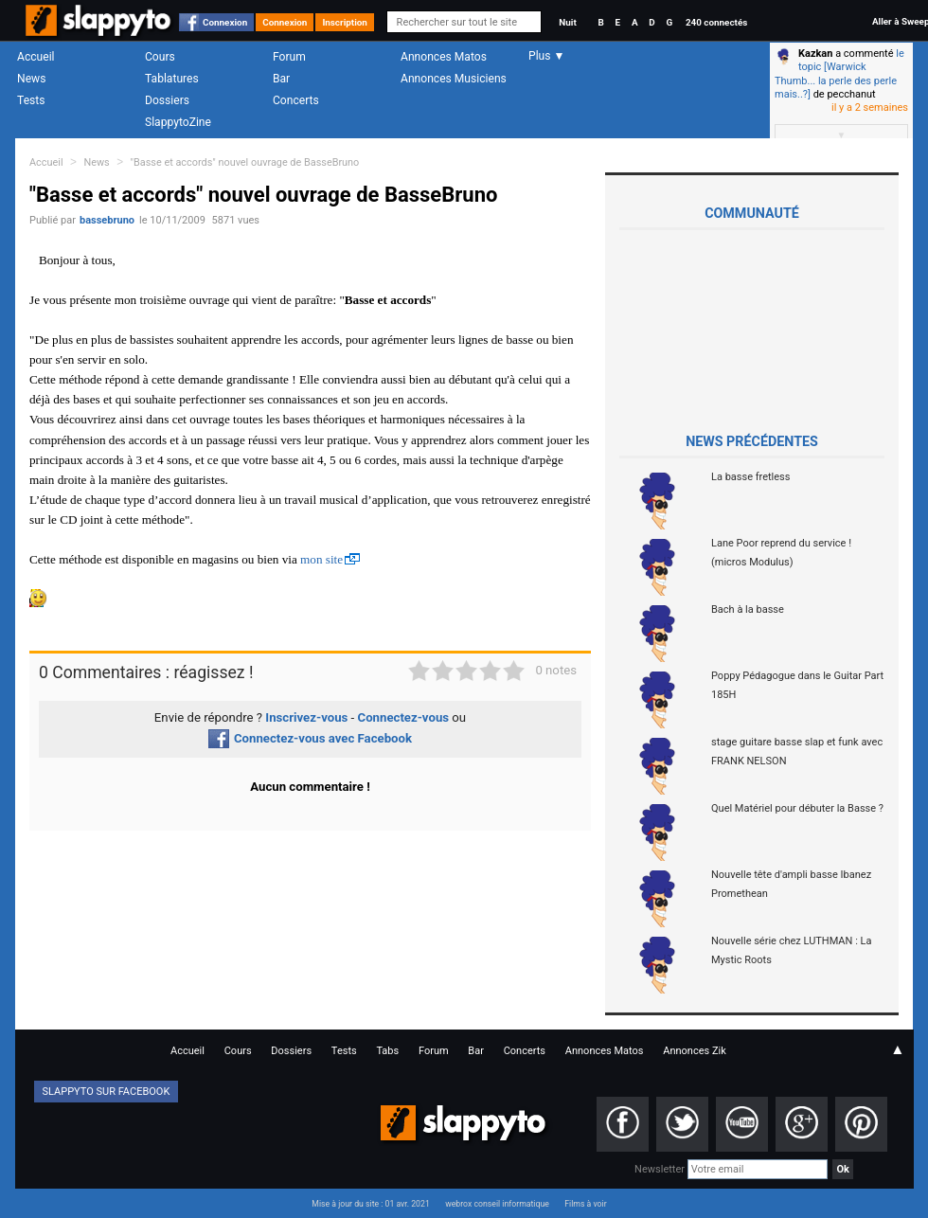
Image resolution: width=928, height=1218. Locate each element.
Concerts (296, 100)
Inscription (344, 22)
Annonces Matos (444, 56)
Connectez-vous (404, 717)
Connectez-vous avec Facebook (310, 738)
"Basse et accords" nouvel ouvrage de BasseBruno (245, 162)
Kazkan (815, 53)
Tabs (387, 1051)
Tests (31, 100)
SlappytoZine (178, 122)
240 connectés (716, 22)
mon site (321, 559)
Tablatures (172, 78)
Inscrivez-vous (306, 717)
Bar (281, 78)
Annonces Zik (694, 1051)
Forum (289, 56)
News (31, 78)
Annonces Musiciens (454, 78)
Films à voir (585, 1204)
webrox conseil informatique (497, 1204)
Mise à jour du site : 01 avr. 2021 (370, 1204)
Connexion (225, 22)
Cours (160, 56)
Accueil (36, 56)
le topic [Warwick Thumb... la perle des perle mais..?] (839, 73)
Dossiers (167, 100)
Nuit (567, 22)
